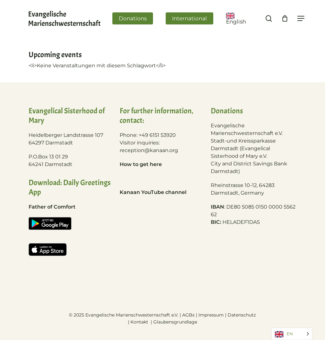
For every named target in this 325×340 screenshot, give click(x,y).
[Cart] (285, 18)
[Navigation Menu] (301, 18)
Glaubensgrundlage (175, 322)
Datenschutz (242, 315)
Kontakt (139, 322)
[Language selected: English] (291, 334)
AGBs (188, 315)
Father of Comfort (52, 207)
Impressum (211, 315)
